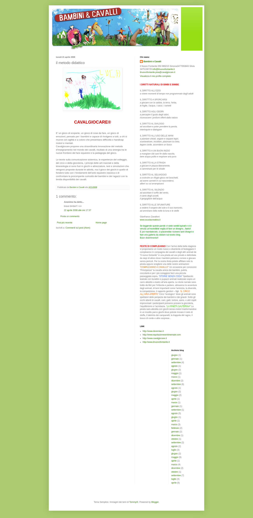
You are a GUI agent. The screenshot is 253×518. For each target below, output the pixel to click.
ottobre (174, 439)
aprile (174, 399)
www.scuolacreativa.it (150, 220)
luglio (173, 450)
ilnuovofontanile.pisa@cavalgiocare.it (157, 72)
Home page (101, 222)
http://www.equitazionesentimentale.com (162, 334)
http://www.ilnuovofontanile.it (156, 342)
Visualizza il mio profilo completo (155, 76)
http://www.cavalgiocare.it (155, 338)
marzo (174, 377)
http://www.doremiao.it (153, 331)
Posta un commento (70, 216)
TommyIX (133, 502)
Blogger (155, 502)
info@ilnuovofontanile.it (163, 69)
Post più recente (64, 222)
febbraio (175, 428)
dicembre (175, 380)
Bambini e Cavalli (152, 61)
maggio (174, 373)
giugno (174, 355)
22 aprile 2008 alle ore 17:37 (77, 210)
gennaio (175, 359)
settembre (176, 362)
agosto (174, 366)
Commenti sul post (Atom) (77, 228)
